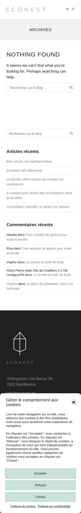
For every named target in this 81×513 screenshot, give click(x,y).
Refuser (40, 485)
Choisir (40, 497)
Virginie (11, 284)
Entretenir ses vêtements (24, 170)
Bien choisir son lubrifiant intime (29, 161)
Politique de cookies (23, 506)
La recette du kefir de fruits (44, 262)
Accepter (40, 473)
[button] (73, 402)
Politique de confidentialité (54, 506)
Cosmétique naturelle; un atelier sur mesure (37, 206)
